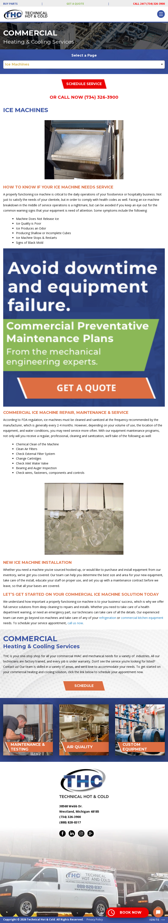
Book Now (131, 912)
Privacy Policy (95, 919)
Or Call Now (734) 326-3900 (84, 97)
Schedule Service (84, 84)
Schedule (84, 686)
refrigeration (107, 618)
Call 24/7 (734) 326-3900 (149, 4)
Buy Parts (10, 4)
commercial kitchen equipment (142, 618)
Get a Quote (75, 4)
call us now (75, 623)
